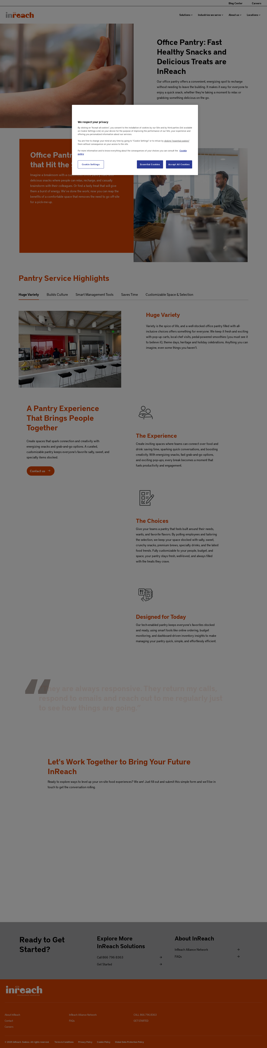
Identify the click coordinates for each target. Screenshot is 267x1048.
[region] (135, 140)
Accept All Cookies (179, 164)
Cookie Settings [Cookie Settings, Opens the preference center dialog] (91, 164)
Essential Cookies (150, 164)
